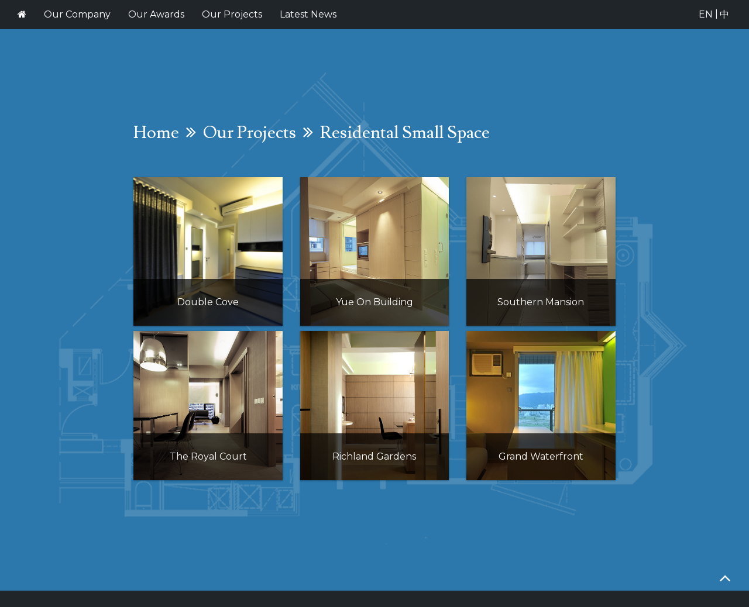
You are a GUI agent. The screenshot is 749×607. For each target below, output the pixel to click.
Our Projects (232, 14)
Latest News (308, 14)
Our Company (77, 14)
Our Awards (156, 14)
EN (706, 14)
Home (156, 132)
